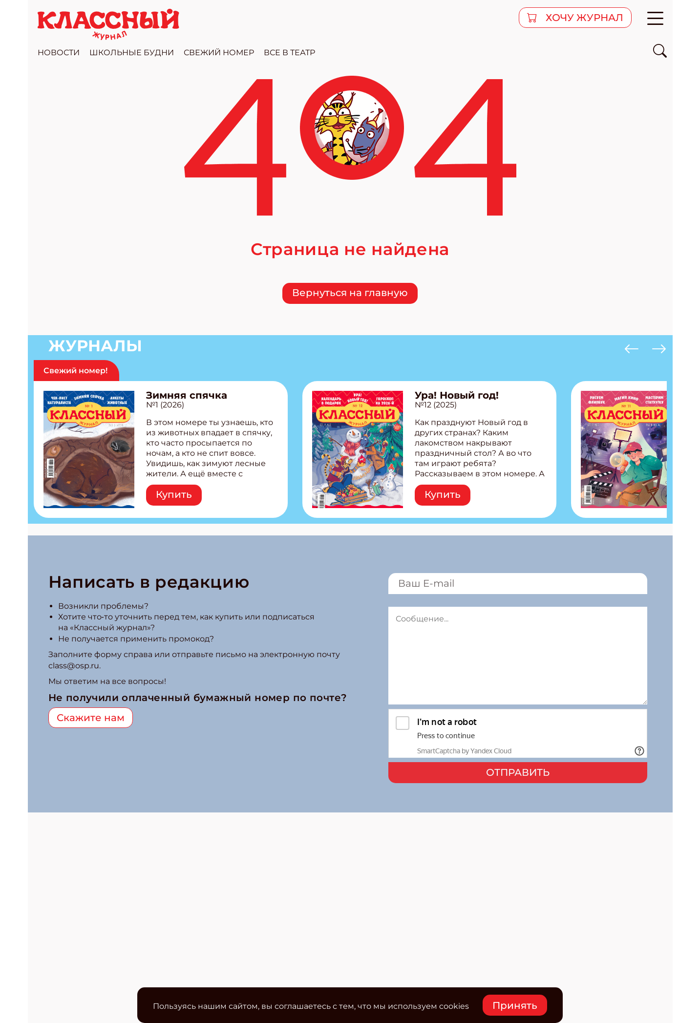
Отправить (518, 772)
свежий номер (219, 52)
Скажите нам (91, 718)
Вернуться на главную (350, 292)
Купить (174, 494)
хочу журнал (583, 17)
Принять (514, 1005)
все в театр (289, 52)
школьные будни (131, 52)
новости (59, 52)
